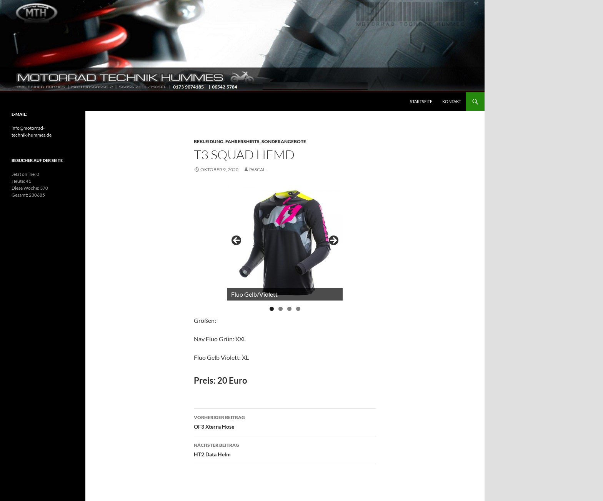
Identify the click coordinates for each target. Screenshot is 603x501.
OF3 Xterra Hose (285, 421)
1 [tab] (272, 309)
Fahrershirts (242, 141)
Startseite (421, 101)
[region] (285, 243)
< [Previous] (237, 241)
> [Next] (333, 241)
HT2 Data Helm (285, 449)
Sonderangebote (284, 141)
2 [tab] (280, 309)
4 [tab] (298, 309)
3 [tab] (289, 309)
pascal (257, 169)
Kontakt (451, 101)
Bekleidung (208, 141)
